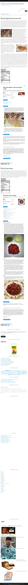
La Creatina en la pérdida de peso (4, 363)
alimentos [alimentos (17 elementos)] (16, 370)
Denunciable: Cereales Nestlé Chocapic (11, 382)
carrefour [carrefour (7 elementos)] (5, 371)
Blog (1, 471)
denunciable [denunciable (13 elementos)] (16, 371)
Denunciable (18, 304)
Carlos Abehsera (3, 19)
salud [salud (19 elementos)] (23, 373)
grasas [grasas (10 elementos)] (24, 371)
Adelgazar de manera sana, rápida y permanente (6, 435)
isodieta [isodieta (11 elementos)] (26, 371)
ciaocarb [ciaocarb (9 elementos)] (7, 371)
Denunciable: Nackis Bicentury (4, 442)
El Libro (17, 379)
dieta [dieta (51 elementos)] (19, 371)
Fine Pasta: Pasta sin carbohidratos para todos (6, 362)
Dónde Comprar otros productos (4, 438)
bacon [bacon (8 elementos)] (20, 370)
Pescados (14, 92)
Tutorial (1, 482)
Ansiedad (2, 473)
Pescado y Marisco (7, 17)
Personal (2, 480)
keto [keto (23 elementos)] (2, 372)
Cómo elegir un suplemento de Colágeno (5, 439)
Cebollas (6, 210)
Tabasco (6, 214)
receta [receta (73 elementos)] (19, 373)
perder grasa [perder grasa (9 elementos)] (20, 372)
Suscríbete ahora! (5, 317)
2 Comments (10, 19)
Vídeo (1, 492)
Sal (5, 216)
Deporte (2, 476)
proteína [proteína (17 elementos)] (12, 373)
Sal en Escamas (6, 103)
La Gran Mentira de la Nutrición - (4, 381)
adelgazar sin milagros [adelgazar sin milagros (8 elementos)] (12, 370)
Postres (2, 490)
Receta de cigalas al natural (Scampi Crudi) (11, 18)
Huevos (1, 486)
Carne (2, 167)
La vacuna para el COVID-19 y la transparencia (6, 361)
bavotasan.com (17, 584)
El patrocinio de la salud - (3, 382)
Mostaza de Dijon (7, 215)
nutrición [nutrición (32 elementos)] (11, 372)
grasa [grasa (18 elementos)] (23, 371)
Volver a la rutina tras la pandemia (20, 548)
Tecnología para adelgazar (4, 358)
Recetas (12, 17)
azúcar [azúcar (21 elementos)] (19, 370)
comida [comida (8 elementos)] (14, 371)
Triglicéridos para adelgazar (4, 364)
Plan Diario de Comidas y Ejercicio (4, 483)
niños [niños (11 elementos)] (9, 372)
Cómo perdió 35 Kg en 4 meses (12, 381)
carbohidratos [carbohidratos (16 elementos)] (2, 371)
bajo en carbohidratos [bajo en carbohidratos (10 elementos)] (23, 370)
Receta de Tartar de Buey (7, 168)
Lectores (2, 487)
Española (12, 93)
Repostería (2, 491)
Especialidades (3, 17)
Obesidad (2, 479)
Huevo (5, 211)
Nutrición (2, 478)
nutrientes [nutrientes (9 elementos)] (15, 372)
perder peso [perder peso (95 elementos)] (24, 372)
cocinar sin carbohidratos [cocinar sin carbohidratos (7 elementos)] (10, 371)
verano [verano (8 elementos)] (19, 374)
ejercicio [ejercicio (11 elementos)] (21, 371)
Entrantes (12, 92)
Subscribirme (3, 336)
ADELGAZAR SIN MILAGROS (12, 4)
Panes (1, 488)
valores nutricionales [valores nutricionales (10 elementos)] (16, 374)
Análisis (1, 472)
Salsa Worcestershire (8, 213)
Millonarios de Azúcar (3, 365)
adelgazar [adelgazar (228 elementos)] (7, 370)
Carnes (11, 199)
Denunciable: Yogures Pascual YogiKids (5, 441)
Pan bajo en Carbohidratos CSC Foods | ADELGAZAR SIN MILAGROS (8, 379)
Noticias (2, 477)
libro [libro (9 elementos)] (3, 372)
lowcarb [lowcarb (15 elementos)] (5, 372)
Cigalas (6, 101)
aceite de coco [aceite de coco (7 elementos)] (3, 370)
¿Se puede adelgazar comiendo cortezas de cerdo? (6, 437)
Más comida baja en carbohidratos (4, 360)
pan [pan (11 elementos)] (18, 372)
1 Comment (10, 169)
